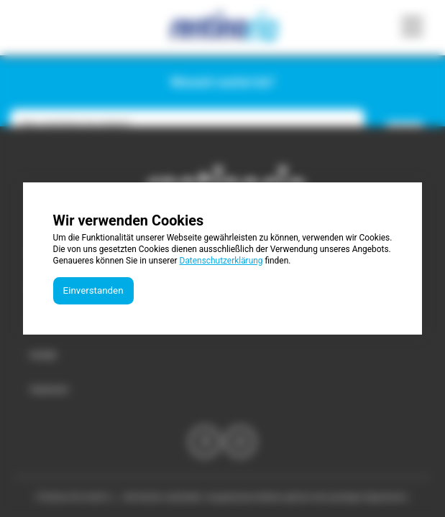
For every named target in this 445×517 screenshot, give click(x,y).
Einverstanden (93, 290)
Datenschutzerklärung (221, 261)
